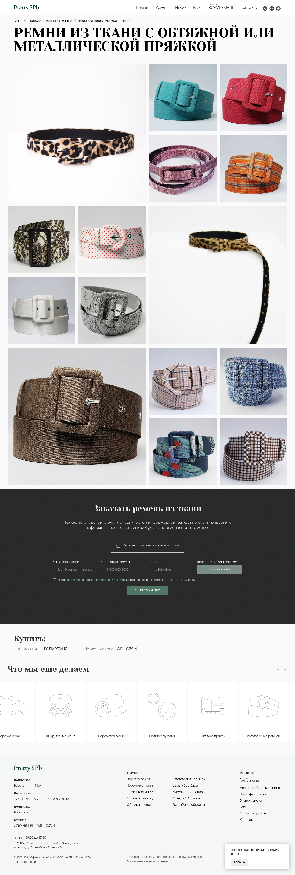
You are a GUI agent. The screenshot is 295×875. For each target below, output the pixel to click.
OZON (131, 649)
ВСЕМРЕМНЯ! (221, 8)
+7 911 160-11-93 (26, 798)
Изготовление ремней (188, 779)
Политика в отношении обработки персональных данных (164, 857)
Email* (153, 561)
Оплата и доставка (254, 813)
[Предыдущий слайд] (278, 669)
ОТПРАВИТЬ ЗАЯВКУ (147, 590)
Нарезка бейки (138, 779)
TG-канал (21, 812)
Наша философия (253, 794)
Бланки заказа (251, 800)
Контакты (249, 8)
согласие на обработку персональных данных (98, 580)
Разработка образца (188, 804)
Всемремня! (250, 781)
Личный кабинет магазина (260, 787)
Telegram (20, 785)
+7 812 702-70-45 (57, 798)
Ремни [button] (142, 8)
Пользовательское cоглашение (147, 861)
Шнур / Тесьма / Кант (142, 792)
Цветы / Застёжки (185, 785)
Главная (20, 20)
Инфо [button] (180, 8)
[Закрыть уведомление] (286, 847)
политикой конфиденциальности (174, 580)
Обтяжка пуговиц (140, 798)
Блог (197, 8)
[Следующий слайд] (284, 669)
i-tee (35, 862)
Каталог (36, 20)
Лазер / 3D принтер (187, 798)
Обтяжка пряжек (139, 804)
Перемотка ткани (140, 785)
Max (38, 785)
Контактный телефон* (116, 561)
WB (119, 649)
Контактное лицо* (66, 561)
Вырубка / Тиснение (187, 792)
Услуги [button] (162, 8)
